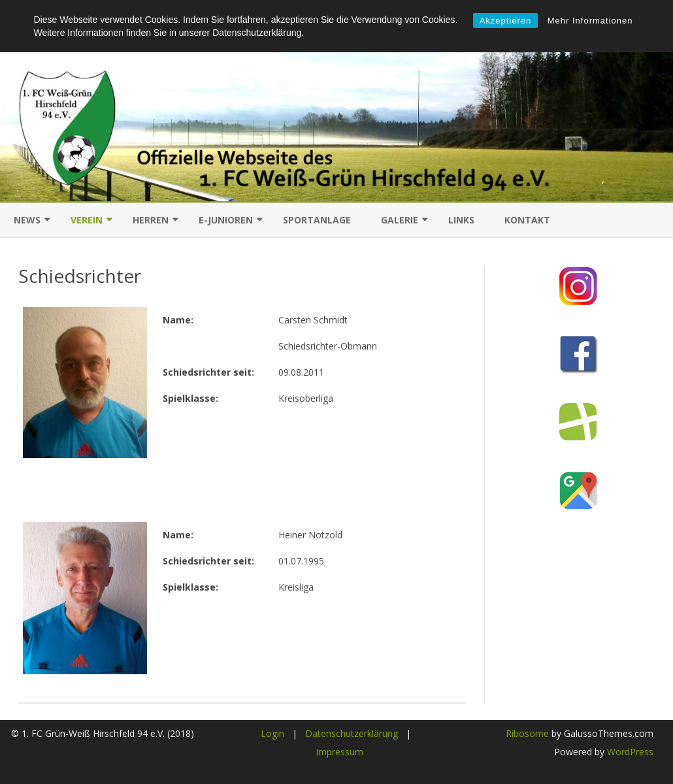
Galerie (399, 220)
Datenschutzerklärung (351, 733)
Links (461, 220)
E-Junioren (226, 220)
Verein (87, 220)
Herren (151, 220)
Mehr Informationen (590, 20)
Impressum (339, 751)
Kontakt (527, 220)
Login (272, 733)
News (27, 220)
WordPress (628, 751)
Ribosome (527, 733)
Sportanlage (317, 220)
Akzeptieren (506, 20)
